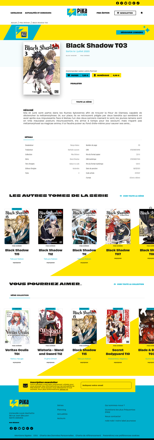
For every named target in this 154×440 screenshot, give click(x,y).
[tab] (16, 13)
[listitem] (118, 3)
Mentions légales (23, 435)
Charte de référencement (88, 435)
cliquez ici (64, 389)
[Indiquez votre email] (103, 385)
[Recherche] (142, 13)
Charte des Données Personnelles (57, 435)
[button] (125, 13)
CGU (35, 435)
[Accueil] (77, 13)
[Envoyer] (129, 385)
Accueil (14, 23)
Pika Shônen (24, 23)
